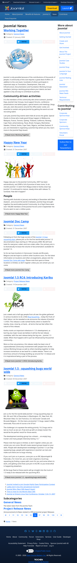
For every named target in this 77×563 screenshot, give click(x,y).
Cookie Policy (44, 543)
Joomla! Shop (64, 67)
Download (52, 8)
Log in (51, 546)
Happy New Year (15, 142)
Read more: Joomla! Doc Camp (17, 270)
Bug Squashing (33, 317)
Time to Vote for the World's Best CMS (21, 492)
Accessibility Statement (17, 543)
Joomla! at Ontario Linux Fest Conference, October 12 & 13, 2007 (31, 494)
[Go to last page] (61, 515)
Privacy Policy (32, 543)
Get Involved (64, 47)
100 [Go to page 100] (53, 515)
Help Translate (28, 546)
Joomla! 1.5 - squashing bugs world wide (28, 370)
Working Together (16, 30)
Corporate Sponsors (63, 121)
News (55, 14)
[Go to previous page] (9, 515)
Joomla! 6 (46, 14)
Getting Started (65, 37)
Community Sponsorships (64, 127)
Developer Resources (67, 2)
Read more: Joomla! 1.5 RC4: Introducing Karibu (23, 361)
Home (7, 14)
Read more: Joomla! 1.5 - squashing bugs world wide (25, 477)
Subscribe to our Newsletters (65, 145)
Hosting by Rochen (38, 562)
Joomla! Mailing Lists (65, 79)
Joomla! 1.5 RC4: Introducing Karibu (28, 277)
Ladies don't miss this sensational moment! (23, 487)
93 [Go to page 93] (22, 515)
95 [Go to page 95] (31, 515)
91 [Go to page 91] (13, 515)
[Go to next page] (57, 515)
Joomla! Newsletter (63, 85)
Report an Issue (42, 546)
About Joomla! (17, 14)
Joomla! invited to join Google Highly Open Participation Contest (31, 484)
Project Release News (22, 281)
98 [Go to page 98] (44, 515)
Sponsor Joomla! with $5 (59, 543)
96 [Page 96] (35, 515)
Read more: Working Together (17, 135)
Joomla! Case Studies (64, 62)
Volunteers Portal (63, 134)
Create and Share (63, 42)
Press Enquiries (10, 18)
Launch (67, 8)
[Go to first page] (6, 515)
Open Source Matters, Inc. (36, 555)
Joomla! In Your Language (65, 72)
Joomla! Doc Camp (16, 221)
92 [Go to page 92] (18, 515)
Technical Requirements (64, 98)
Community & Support (50, 2)
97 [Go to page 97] (39, 515)
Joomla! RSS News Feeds (63, 92)
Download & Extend (19, 2)
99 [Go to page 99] (48, 515)
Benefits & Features (32, 14)
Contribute (63, 14)
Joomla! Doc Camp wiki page (14, 260)
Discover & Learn (34, 2)
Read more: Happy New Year (16, 214)
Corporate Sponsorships (64, 114)
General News (19, 34)
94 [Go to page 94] (26, 515)
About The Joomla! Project (65, 53)
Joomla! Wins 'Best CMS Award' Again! (21, 489)
